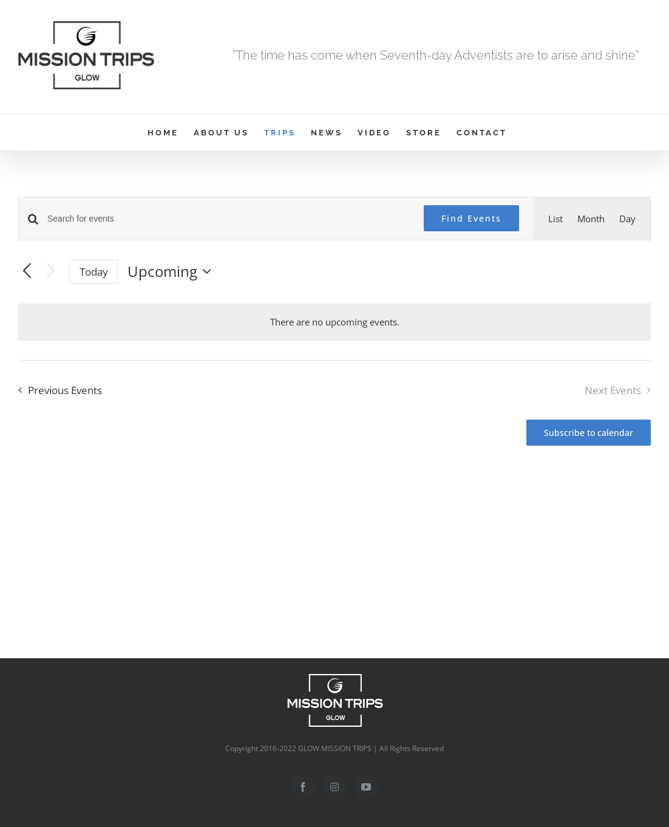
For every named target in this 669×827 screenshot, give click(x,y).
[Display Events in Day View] (627, 218)
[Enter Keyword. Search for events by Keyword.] (228, 219)
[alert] (334, 322)
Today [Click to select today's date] (94, 272)
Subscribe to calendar (588, 432)
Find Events (471, 218)
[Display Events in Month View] (591, 218)
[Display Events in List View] (555, 218)
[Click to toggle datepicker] (172, 271)
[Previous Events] (27, 272)
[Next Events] (50, 272)
